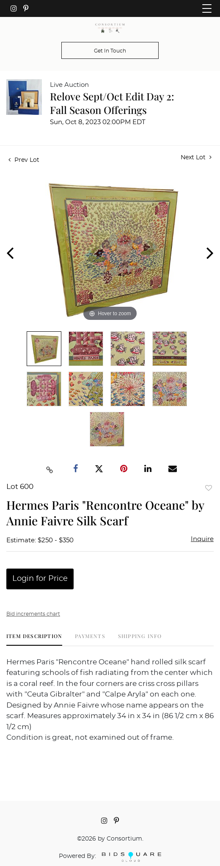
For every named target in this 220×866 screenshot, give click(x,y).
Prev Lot (23, 160)
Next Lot (196, 157)
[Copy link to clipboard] (50, 469)
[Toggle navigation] (207, 8)
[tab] (34, 639)
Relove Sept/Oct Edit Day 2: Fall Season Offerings (112, 103)
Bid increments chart (33, 613)
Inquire (202, 539)
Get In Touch (110, 50)
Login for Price (40, 579)
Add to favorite (209, 488)
